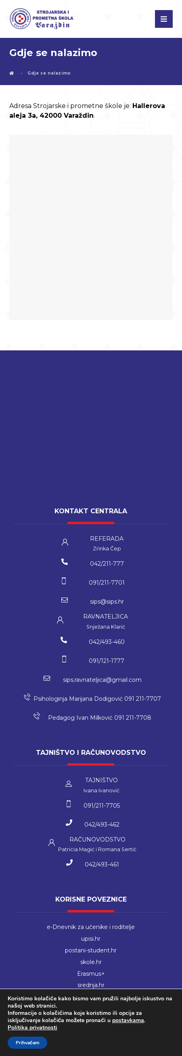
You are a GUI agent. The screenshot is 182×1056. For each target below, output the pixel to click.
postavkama (128, 1020)
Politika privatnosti (32, 1027)
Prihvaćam (27, 1042)
